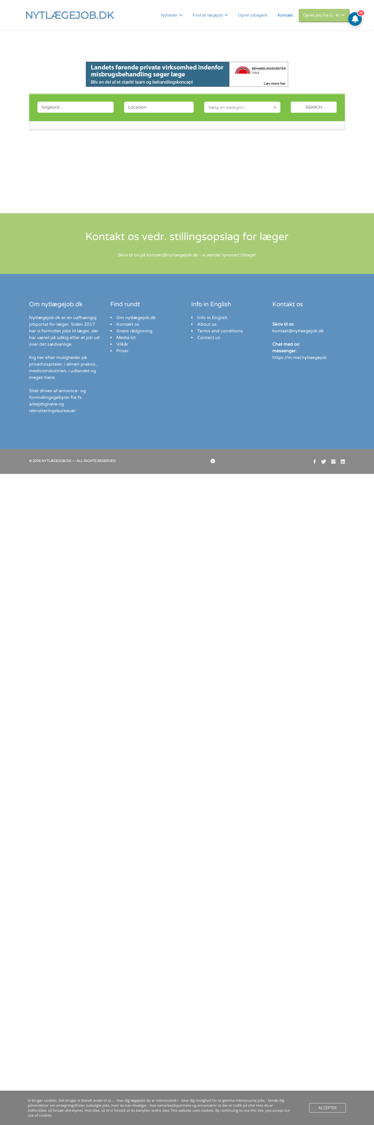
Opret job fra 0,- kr (325, 15)
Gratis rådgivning (133, 330)
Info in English (211, 317)
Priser (122, 350)
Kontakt (291, 15)
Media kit (125, 337)
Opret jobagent (260, 15)
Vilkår (121, 344)
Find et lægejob (218, 15)
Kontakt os (126, 324)
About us (206, 324)
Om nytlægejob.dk (134, 317)
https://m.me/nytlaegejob (296, 357)
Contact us (207, 337)
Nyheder (184, 15)
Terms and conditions (218, 330)
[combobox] (242, 107)
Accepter (327, 1110)
